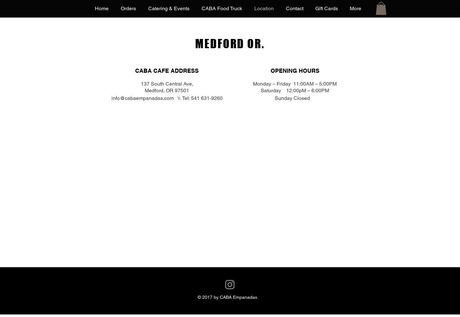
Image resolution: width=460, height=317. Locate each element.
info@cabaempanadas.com (142, 98)
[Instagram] (230, 284)
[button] (381, 8)
